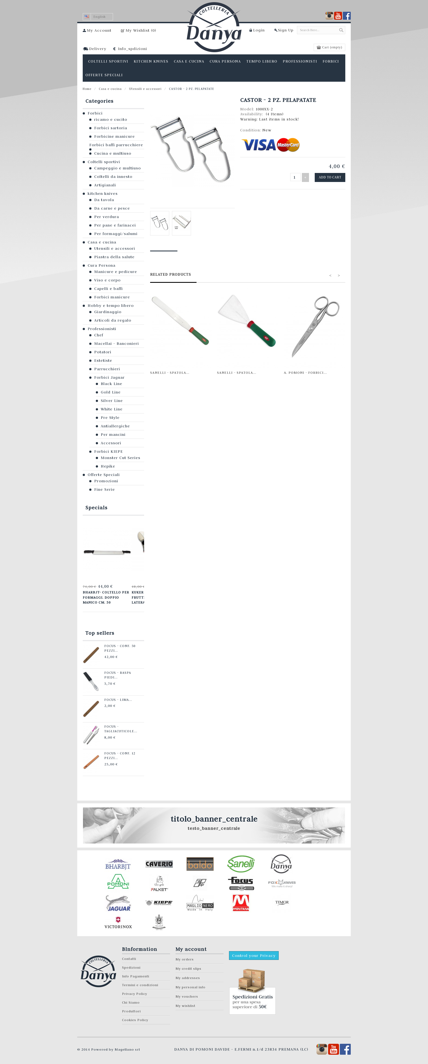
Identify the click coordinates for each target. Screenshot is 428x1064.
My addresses (188, 976)
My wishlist (185, 1004)
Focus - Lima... (115, 698)
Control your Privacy (254, 953)
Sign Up (285, 30)
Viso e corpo (107, 280)
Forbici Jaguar (109, 377)
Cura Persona (101, 265)
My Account (99, 30)
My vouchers (187, 995)
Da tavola (104, 199)
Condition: (251, 130)
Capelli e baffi (108, 288)
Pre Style (110, 417)
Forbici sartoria (110, 127)
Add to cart (330, 177)
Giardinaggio (107, 311)
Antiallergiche (115, 426)
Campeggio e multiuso (117, 168)
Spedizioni (131, 966)
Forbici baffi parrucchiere (116, 144)
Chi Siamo (131, 1001)
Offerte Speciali (104, 474)
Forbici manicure (112, 297)
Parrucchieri (107, 368)
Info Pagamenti (135, 974)
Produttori (131, 1009)
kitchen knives (103, 193)
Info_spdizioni (132, 48)
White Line (112, 409)
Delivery (97, 48)
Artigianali (105, 185)
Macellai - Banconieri (116, 343)
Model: (247, 109)
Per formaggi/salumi (116, 233)
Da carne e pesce (112, 208)
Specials (96, 507)
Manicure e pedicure (115, 271)
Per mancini (113, 434)
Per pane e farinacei (115, 225)
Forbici (95, 113)
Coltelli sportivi (104, 161)
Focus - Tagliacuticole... (118, 727)
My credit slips (188, 967)
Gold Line (111, 392)
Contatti (129, 957)
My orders (185, 958)
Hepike (108, 466)
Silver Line (112, 400)
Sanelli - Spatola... (169, 372)
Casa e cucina (110, 89)
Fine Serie (104, 489)
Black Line (111, 383)
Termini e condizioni (140, 983)
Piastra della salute (114, 256)
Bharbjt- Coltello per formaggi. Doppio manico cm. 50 (105, 597)
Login (259, 30)
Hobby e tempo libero (111, 305)
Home (87, 89)
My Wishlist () (141, 30)
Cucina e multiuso (112, 153)
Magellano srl (127, 1047)
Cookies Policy (135, 1018)
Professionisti (102, 328)
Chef (98, 335)
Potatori (102, 351)
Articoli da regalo (112, 320)
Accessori (111, 442)
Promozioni (106, 480)
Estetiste (103, 360)
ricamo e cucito (110, 119)
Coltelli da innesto (113, 176)
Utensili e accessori (145, 89)
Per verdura (106, 216)
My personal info (191, 985)
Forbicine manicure (114, 136)
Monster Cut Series (120, 457)
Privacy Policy (134, 992)
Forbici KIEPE (108, 451)
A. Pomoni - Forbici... (305, 372)
